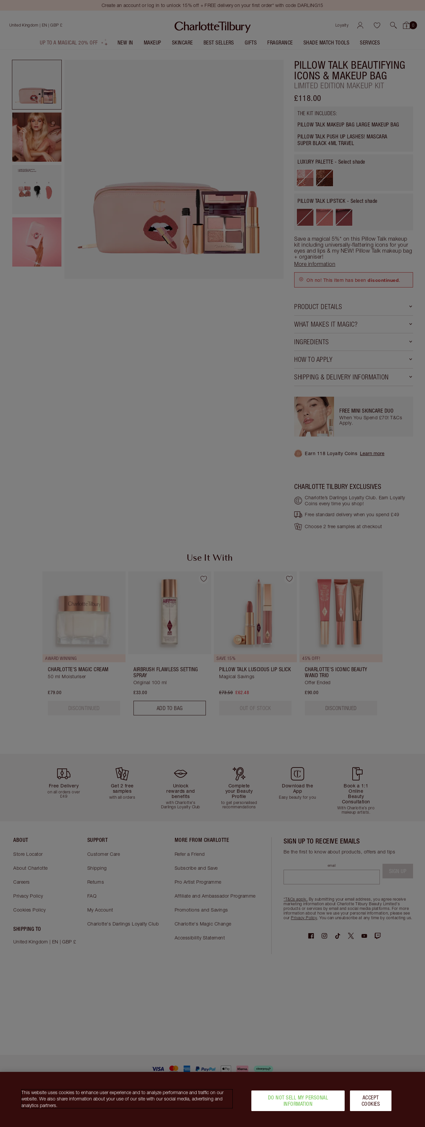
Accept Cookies (371, 1102)
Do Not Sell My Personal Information (298, 1102)
